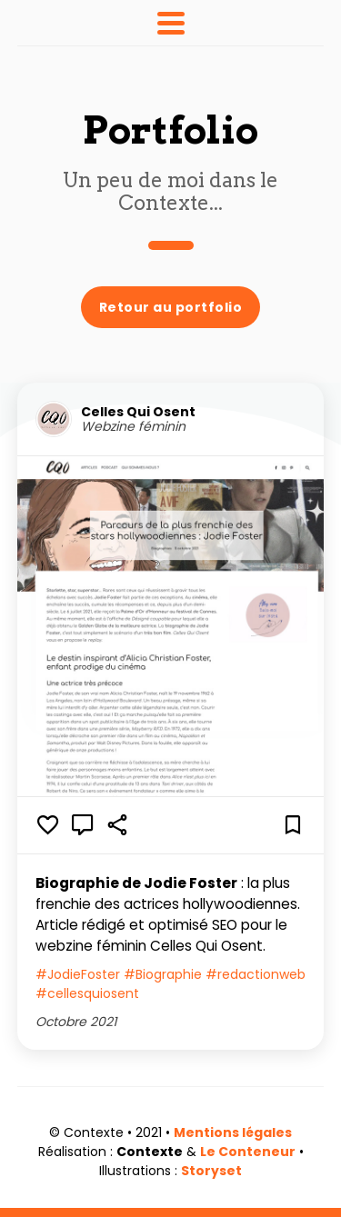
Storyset (211, 1171)
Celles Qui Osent (138, 412)
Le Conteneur (248, 1151)
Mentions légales (233, 1132)
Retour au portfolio (171, 307)
